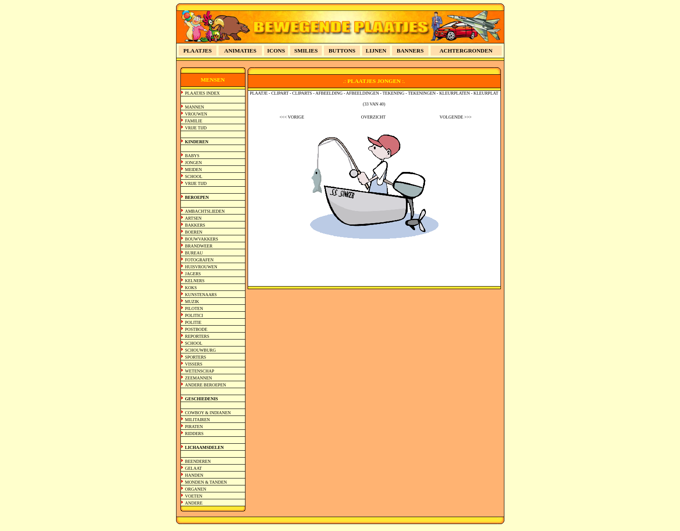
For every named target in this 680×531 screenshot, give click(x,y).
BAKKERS (195, 225)
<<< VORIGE (291, 117)
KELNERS (195, 280)
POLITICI (194, 315)
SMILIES (306, 50)
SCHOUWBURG (200, 350)
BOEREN (194, 232)
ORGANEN (195, 489)
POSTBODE (196, 329)
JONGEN (193, 162)
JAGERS (193, 273)
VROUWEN (196, 114)
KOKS (191, 287)
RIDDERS (194, 433)
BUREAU (194, 253)
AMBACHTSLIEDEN (205, 211)
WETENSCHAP (199, 371)
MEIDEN (193, 169)
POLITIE (193, 322)
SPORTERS (195, 357)
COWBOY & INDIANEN (208, 412)
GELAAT (193, 468)
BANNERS (410, 50)
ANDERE (194, 503)
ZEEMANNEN (198, 378)
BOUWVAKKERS (202, 239)
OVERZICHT (373, 117)
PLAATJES (197, 50)
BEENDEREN (198, 461)
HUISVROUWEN (201, 266)
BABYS (192, 155)
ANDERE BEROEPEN (205, 385)
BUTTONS (342, 50)
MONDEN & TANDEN (206, 482)
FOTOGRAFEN (199, 259)
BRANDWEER (198, 246)
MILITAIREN (197, 419)
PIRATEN (194, 426)
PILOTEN (194, 308)
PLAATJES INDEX (202, 93)
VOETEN (194, 496)
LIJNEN (376, 50)
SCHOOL (194, 176)
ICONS (276, 50)
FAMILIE (194, 121)
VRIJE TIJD (196, 127)
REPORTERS (197, 336)
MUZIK (192, 301)
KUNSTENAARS (201, 294)
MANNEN (194, 107)
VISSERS (194, 364)
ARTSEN (193, 218)
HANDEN (194, 475)
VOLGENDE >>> (456, 117)
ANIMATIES (240, 50)
